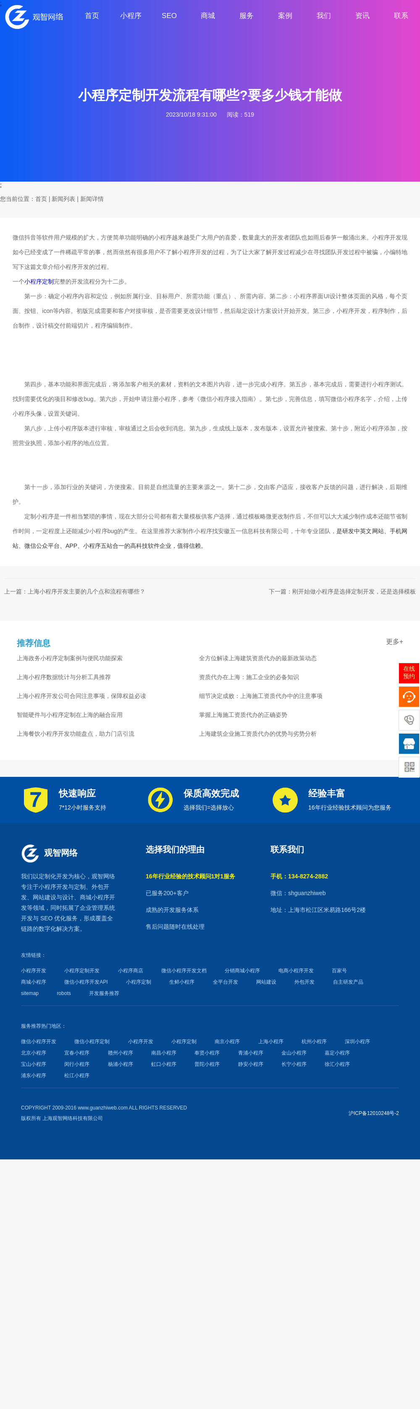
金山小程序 (294, 1053)
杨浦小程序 (120, 1064)
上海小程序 (271, 1041)
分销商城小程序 (242, 971)
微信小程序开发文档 (184, 971)
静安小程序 (250, 1064)
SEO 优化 (53, 918)
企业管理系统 (97, 907)
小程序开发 (53, 886)
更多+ (394, 641)
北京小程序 (33, 1053)
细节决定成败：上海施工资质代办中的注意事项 (261, 696)
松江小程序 (76, 1075)
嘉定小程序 (337, 1053)
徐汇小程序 (337, 1064)
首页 (41, 198)
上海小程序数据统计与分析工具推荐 (64, 677)
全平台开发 (225, 982)
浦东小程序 (33, 1075)
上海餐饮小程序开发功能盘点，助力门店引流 (75, 733)
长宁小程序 (294, 1064)
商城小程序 (94, 897)
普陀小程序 (207, 1064)
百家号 (339, 971)
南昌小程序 (163, 1053)
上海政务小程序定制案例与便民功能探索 (70, 658)
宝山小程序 (33, 1064)
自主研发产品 (348, 982)
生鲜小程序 (181, 982)
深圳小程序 (357, 1041)
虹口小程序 (163, 1064)
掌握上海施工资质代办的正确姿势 (243, 714)
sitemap (30, 993)
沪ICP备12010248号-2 (374, 1113)
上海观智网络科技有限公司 (72, 1118)
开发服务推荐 (104, 993)
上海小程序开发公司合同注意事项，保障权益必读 (81, 696)
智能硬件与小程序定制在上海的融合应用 (70, 714)
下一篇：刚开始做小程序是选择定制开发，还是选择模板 (342, 591)
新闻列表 (63, 198)
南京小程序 (227, 1041)
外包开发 (304, 982)
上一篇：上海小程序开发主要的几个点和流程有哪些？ (74, 591)
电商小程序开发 (296, 971)
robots (64, 993)
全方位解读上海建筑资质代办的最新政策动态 (258, 658)
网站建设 (44, 897)
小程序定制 (39, 281)
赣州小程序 (120, 1053)
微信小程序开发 (38, 1041)
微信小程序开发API (86, 982)
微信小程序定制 (92, 1041)
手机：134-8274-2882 (299, 876)
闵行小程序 (76, 1064)
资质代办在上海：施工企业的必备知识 (249, 677)
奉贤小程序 (207, 1053)
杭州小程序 (314, 1041)
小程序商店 (130, 971)
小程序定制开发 (82, 971)
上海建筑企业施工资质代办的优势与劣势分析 (258, 733)
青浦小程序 (250, 1053)
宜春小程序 (76, 1053)
